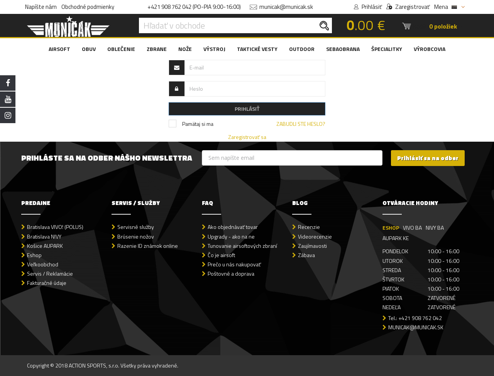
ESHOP (390, 228)
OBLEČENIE (121, 49)
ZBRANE (157, 49)
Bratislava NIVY (44, 236)
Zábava (306, 255)
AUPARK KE (395, 238)
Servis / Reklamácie (50, 273)
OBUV (89, 49)
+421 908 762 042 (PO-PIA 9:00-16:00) (194, 6)
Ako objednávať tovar (233, 227)
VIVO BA (412, 228)
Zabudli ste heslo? (300, 124)
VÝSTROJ (214, 49)
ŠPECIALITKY (386, 49)
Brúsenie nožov (135, 236)
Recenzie (309, 227)
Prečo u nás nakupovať (234, 264)
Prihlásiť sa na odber (427, 158)
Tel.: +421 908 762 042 (415, 318)
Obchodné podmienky (87, 6)
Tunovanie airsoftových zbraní (242, 246)
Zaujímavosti (312, 246)
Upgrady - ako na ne (231, 236)
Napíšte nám (41, 6)
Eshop (34, 255)
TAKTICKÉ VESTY (257, 49)
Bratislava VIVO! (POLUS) (55, 227)
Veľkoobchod (42, 264)
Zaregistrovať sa (247, 137)
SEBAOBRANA (343, 49)
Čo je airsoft (221, 255)
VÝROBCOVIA (429, 49)
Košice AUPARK (45, 246)
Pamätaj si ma (191, 124)
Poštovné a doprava (231, 273)
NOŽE (185, 49)
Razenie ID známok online (147, 246)
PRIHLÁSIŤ (247, 109)
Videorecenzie (315, 236)
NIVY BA (435, 228)
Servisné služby (135, 227)
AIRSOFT (59, 49)
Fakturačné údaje (46, 283)
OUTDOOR (302, 49)
